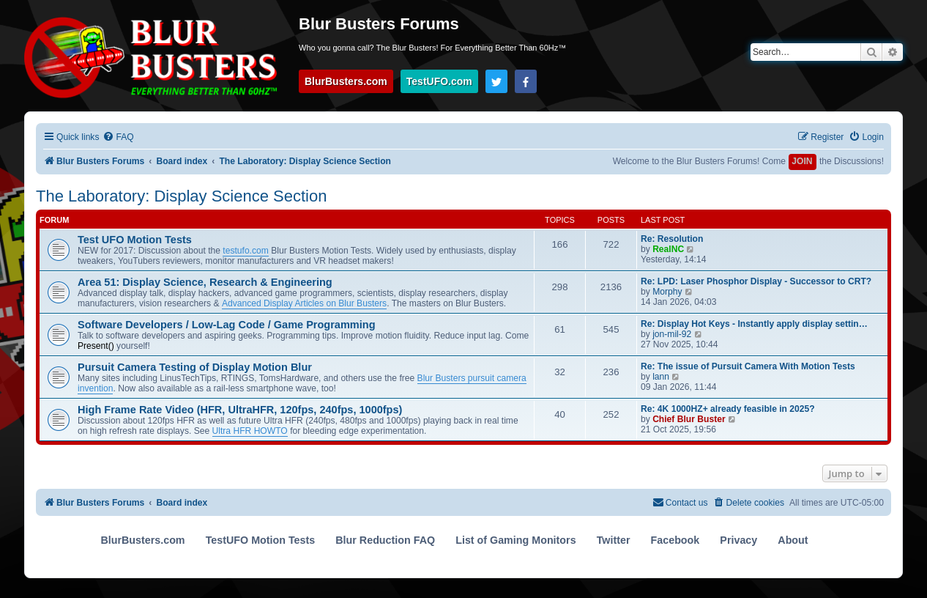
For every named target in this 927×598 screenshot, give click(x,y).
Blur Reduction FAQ (385, 540)
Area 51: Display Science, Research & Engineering (205, 282)
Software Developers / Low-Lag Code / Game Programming (227, 325)
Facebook (675, 540)
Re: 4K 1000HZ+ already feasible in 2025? (728, 409)
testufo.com (246, 251)
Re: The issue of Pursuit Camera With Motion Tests (748, 366)
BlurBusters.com (346, 81)
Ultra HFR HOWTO (250, 431)
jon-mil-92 (671, 334)
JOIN (802, 161)
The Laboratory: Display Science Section (181, 196)
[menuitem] (118, 137)
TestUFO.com (439, 81)
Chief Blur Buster (688, 419)
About (793, 540)
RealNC (668, 249)
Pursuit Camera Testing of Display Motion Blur (195, 367)
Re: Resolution (672, 239)
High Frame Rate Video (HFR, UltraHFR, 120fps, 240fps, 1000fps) (240, 410)
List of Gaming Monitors (515, 540)
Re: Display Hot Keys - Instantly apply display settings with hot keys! (757, 324)
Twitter (613, 540)
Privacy (738, 540)
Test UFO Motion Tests (135, 240)
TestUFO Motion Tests (261, 540)
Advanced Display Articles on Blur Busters (304, 303)
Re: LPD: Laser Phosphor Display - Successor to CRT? (756, 281)
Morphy (667, 292)
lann (660, 377)
